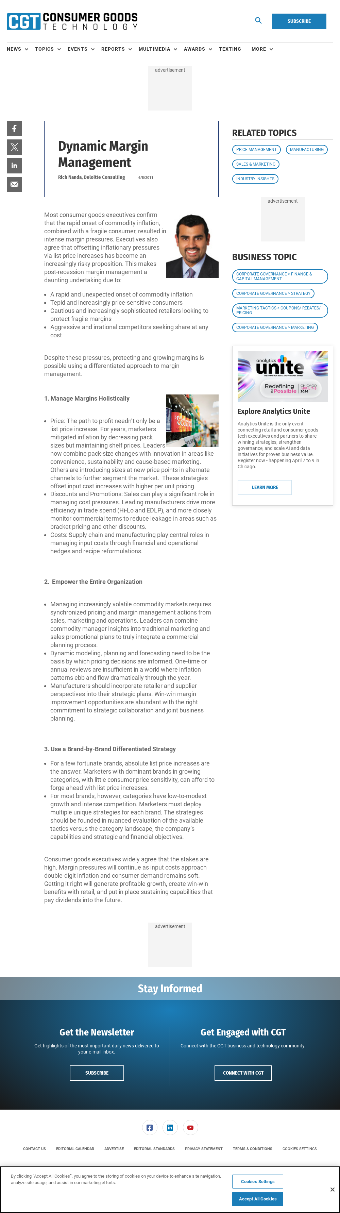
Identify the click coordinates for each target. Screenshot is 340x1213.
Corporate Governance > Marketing (275, 327)
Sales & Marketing (255, 164)
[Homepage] (72, 21)
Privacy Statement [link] (204, 1149)
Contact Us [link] (34, 1149)
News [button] (14, 49)
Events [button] (78, 49)
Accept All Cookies (258, 1198)
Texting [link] (230, 49)
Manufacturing (307, 149)
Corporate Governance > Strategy (273, 293)
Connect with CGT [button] (243, 1073)
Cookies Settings (300, 1149)
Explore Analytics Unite (274, 411)
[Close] (332, 1189)
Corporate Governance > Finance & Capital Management (274, 276)
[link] (14, 128)
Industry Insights (255, 178)
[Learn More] (283, 376)
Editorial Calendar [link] (75, 1149)
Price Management (256, 149)
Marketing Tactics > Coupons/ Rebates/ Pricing (278, 310)
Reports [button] (113, 49)
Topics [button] (44, 49)
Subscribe (299, 21)
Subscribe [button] (96, 1073)
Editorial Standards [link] (154, 1149)
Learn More (265, 487)
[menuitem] (21, 49)
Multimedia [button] (154, 49)
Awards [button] (194, 49)
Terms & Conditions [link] (252, 1149)
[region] (170, 1189)
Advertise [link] (114, 1149)
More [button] (259, 49)
